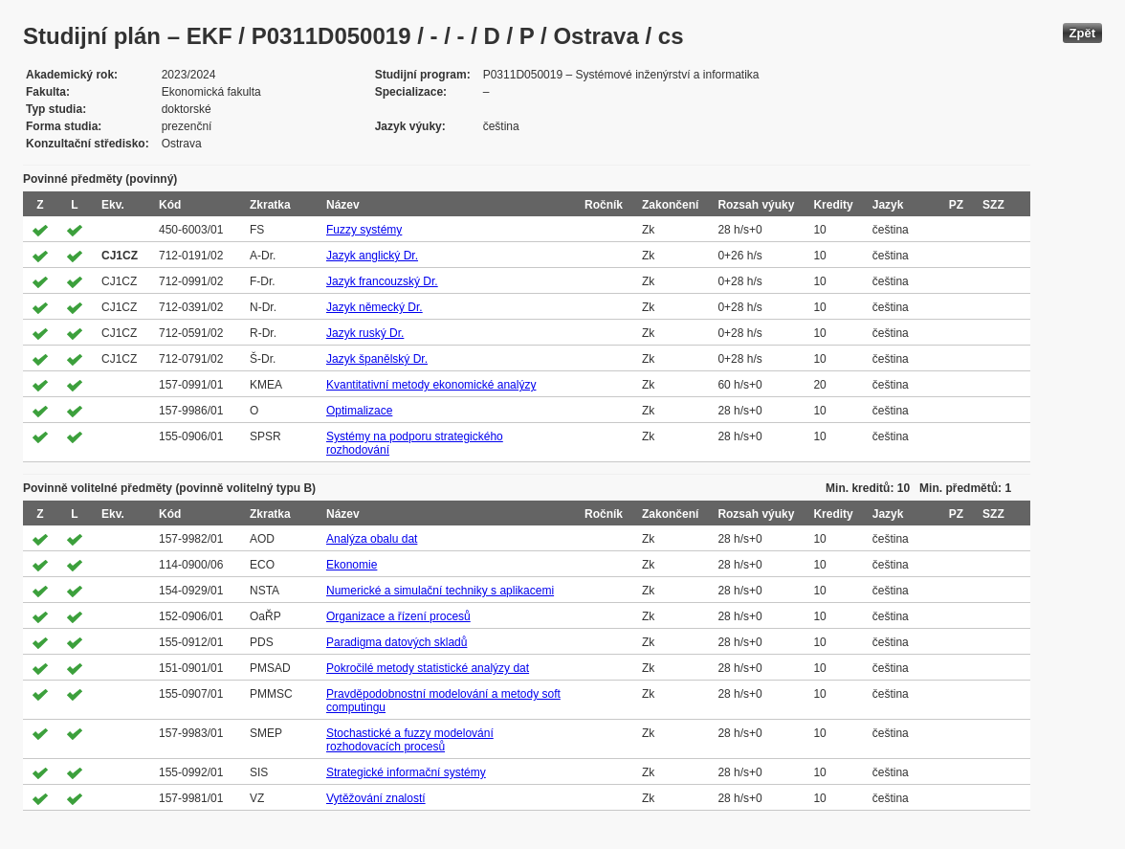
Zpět (1082, 33)
